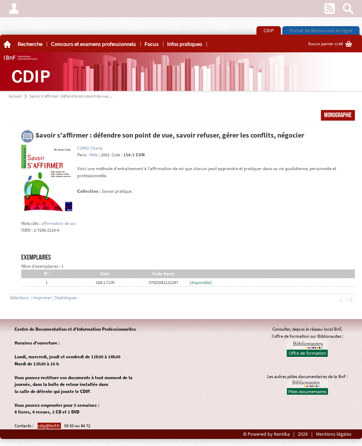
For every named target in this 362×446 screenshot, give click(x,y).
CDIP (269, 30)
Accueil (15, 96)
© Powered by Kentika (266, 434)
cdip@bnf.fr (49, 426)
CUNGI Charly (90, 148)
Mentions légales (333, 434)
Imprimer (42, 298)
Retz (94, 155)
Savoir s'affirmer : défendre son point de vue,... (71, 96)
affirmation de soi (58, 223)
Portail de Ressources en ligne (320, 30)
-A (340, 300)
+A (348, 299)
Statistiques (66, 298)
